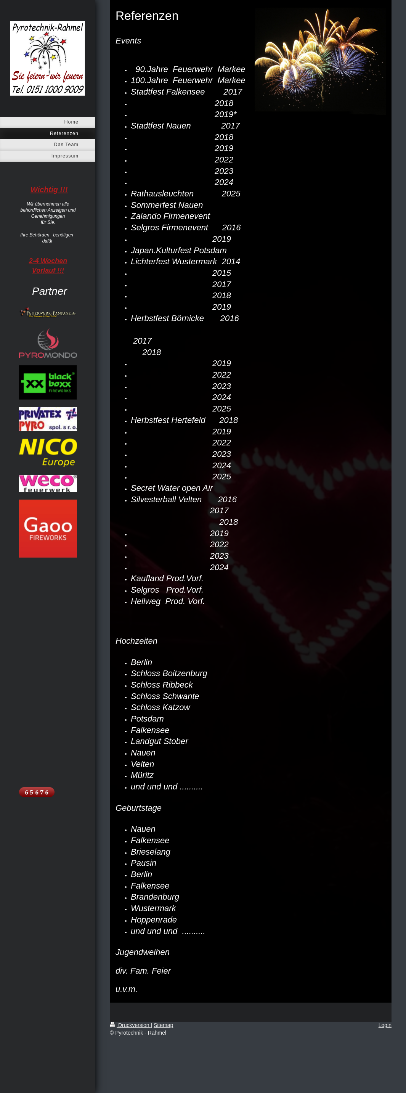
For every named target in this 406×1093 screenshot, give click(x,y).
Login (385, 1025)
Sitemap (163, 1025)
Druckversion (130, 1025)
